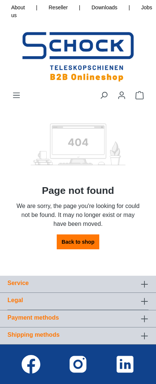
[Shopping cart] (140, 95)
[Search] (104, 95)
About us (18, 11)
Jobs (146, 7)
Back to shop (78, 242)
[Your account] (122, 95)
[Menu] (16, 95)
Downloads (104, 7)
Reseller (58, 7)
